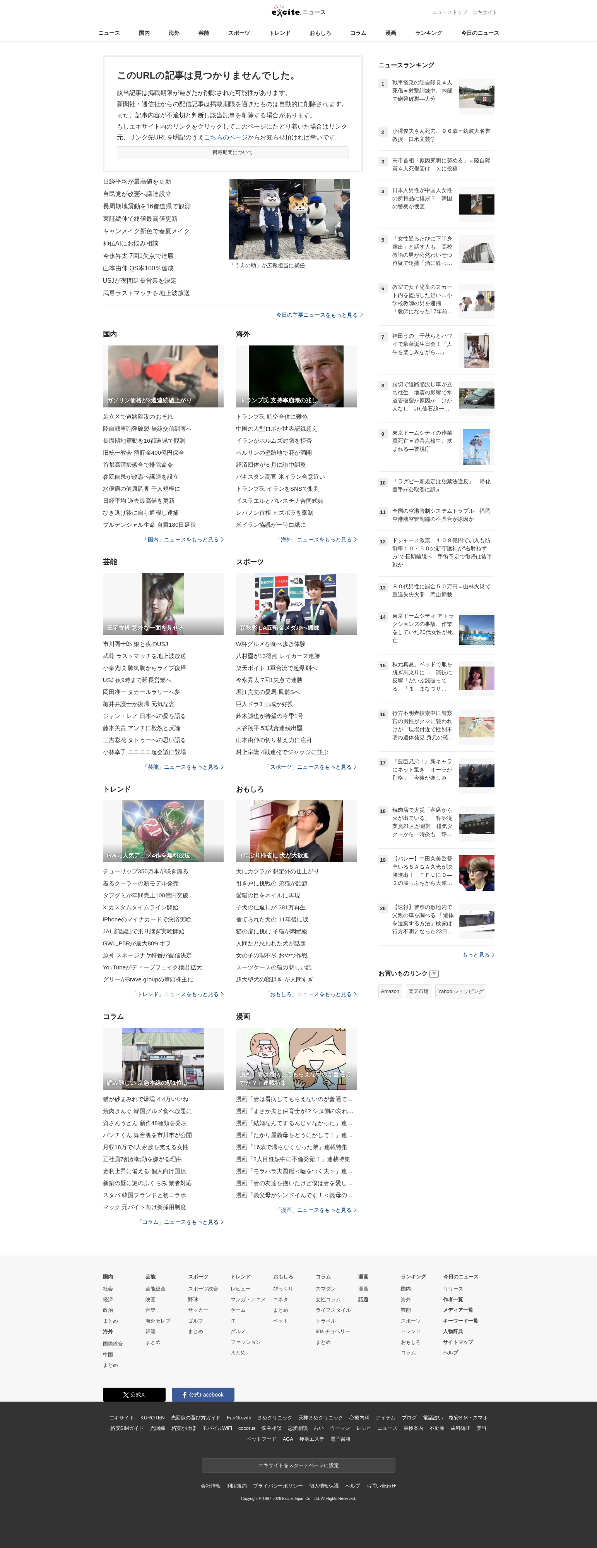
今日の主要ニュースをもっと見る (319, 315)
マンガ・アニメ (248, 1299)
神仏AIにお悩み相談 (131, 243)
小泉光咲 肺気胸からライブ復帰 (144, 668)
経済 (108, 1299)
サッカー (198, 1310)
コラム (358, 33)
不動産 (437, 1428)
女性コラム (328, 1299)
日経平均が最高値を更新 (137, 181)
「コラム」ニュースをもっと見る (180, 1222)
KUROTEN (152, 1418)
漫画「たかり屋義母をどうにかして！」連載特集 (296, 1135)
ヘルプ (450, 1353)
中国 (108, 1354)
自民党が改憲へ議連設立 (137, 194)
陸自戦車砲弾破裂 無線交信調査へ (147, 428)
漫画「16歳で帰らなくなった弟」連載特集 (292, 1147)
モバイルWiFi (217, 1428)
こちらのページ (226, 137)
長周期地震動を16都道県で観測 (147, 206)
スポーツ (239, 33)
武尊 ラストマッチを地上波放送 (144, 656)
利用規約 (237, 1486)
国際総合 (113, 1344)
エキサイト (485, 12)
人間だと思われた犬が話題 (271, 943)
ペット (280, 1321)
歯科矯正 (460, 1428)
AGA (288, 1439)
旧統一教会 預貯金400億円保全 (144, 452)
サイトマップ (458, 1342)
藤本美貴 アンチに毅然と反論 (142, 728)
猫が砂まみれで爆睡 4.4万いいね (146, 1099)
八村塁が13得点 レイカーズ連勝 (278, 656)
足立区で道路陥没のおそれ (138, 416)
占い (319, 1428)
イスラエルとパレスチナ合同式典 (280, 500)
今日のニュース (480, 33)
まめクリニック (274, 1418)
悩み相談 (271, 1428)
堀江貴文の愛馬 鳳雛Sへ (268, 692)
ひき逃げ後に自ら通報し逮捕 (141, 512)
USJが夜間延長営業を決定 (140, 280)
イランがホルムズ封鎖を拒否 (274, 440)
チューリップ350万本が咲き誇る (146, 871)
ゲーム (238, 1310)
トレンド (280, 33)
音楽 (150, 1310)
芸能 (203, 33)
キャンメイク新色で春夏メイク (146, 231)
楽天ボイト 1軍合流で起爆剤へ (276, 668)
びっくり (283, 1289)
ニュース (109, 33)
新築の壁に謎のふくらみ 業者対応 (147, 1183)
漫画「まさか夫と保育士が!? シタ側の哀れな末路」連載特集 (296, 1111)
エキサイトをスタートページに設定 (298, 1465)
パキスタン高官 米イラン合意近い (280, 476)
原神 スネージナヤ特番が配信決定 (147, 955)
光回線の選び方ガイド (196, 1418)
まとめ (110, 1321)
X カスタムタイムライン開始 (141, 907)
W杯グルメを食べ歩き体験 (271, 644)
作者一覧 (453, 1299)
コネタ (280, 1299)
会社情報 (211, 1486)
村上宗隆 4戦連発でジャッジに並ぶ (282, 752)
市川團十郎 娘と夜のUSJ (135, 644)
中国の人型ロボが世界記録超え (277, 428)
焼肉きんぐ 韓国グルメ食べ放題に (147, 1111)
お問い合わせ (381, 1486)
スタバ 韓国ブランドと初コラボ (144, 1195)
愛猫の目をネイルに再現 (268, 895)
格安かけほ (183, 1428)
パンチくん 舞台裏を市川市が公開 (147, 1135)
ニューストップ (449, 12)
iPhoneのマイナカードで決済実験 (147, 919)
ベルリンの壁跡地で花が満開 (274, 452)
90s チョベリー (333, 1331)
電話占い (433, 1418)
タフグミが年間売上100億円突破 (146, 895)
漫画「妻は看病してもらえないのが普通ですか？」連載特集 (296, 1099)
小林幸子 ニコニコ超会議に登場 (144, 752)
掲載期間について (232, 152)
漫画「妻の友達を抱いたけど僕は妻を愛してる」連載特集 (296, 1183)
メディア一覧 (458, 1310)
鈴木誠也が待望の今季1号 (270, 716)
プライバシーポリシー (278, 1486)
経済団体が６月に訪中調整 (271, 464)
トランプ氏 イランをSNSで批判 (278, 488)
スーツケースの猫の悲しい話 (274, 967)
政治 (108, 1310)
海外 (174, 33)
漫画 (390, 33)
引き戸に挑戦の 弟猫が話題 (272, 883)
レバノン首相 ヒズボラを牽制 (275, 512)
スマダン (326, 1289)
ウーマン (340, 1428)
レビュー (241, 1289)
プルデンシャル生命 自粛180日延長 (149, 524)
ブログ (409, 1418)
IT (233, 1321)
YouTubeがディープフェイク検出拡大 (152, 967)
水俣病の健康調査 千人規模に (142, 488)
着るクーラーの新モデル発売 (141, 883)
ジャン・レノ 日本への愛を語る (144, 716)
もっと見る (478, 955)
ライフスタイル (333, 1310)
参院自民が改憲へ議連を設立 (141, 476)
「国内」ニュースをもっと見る (183, 539)
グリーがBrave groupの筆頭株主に (148, 979)
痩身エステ (311, 1439)
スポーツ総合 (203, 1289)
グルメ (238, 1331)
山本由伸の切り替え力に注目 (274, 740)
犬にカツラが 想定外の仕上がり (278, 871)
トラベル (326, 1321)
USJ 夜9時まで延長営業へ (137, 680)
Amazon (390, 991)
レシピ (363, 1428)
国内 (144, 33)
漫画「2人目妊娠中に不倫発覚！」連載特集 (293, 1159)
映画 (150, 1299)
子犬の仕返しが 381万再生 (271, 907)
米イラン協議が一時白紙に (271, 524)
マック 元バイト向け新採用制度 (144, 1207)
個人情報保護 (324, 1486)
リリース (453, 1289)
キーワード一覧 (460, 1321)
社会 (108, 1289)
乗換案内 (413, 1428)
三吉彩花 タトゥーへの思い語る (144, 740)
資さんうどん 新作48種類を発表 (145, 1123)
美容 (482, 1428)
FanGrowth (239, 1418)
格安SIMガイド (127, 1428)
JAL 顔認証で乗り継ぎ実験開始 (144, 931)
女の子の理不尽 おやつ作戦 (272, 955)
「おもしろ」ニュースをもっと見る (311, 994)
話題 (363, 1299)
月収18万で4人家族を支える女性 (146, 1147)
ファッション (246, 1342)
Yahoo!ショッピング (461, 991)
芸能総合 (155, 1289)
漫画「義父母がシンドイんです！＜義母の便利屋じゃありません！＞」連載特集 (296, 1195)
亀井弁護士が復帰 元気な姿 (139, 704)
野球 (193, 1299)
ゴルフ (195, 1321)
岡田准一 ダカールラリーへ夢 (142, 692)
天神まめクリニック (321, 1418)
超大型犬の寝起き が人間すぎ (275, 979)
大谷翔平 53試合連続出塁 (269, 728)
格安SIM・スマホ (468, 1418)
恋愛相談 (298, 1428)
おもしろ (320, 33)
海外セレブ (158, 1321)
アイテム (385, 1418)
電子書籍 (340, 1439)
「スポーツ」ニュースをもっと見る (311, 767)
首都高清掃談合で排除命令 (138, 464)
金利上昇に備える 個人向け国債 (144, 1171)
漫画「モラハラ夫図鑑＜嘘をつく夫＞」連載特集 (296, 1171)
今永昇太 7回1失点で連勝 (138, 256)
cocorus (247, 1428)
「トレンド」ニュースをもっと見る (178, 994)
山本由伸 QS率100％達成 (138, 268)
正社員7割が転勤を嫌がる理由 (142, 1159)
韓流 (150, 1331)
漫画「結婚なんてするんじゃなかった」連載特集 (296, 1123)
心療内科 (359, 1418)
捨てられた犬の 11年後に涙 (272, 919)
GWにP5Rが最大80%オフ (137, 943)
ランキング (428, 33)
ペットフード (261, 1439)
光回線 (157, 1428)
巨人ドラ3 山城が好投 (265, 704)
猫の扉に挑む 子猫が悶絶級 (272, 931)
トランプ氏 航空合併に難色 (272, 416)
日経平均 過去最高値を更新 (139, 500)
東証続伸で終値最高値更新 (140, 218)
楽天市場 (419, 991)
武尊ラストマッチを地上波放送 (146, 293)
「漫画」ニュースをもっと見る (316, 1210)
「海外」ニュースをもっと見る (316, 539)
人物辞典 (453, 1331)
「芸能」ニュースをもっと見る (183, 767)
